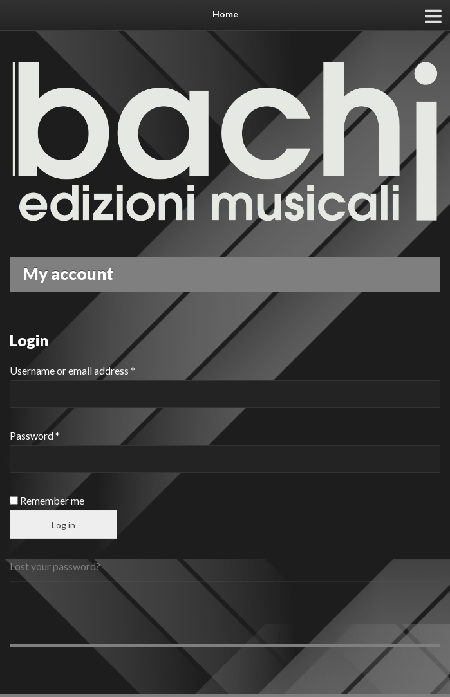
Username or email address (72, 370)
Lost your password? (55, 566)
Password (35, 435)
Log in (63, 524)
